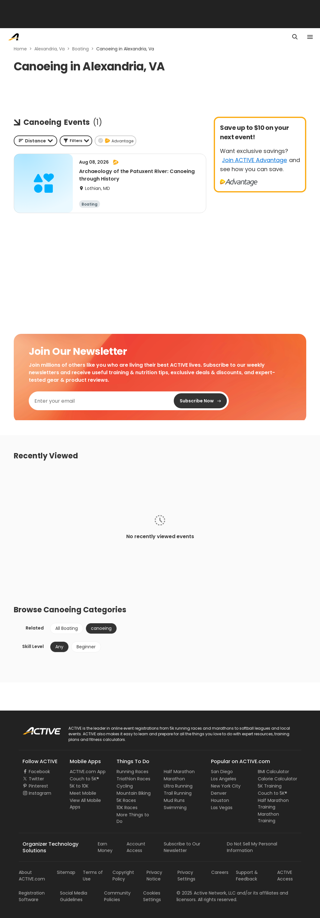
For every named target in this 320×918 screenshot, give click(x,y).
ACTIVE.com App (88, 771)
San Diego (222, 771)
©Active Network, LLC (206, 893)
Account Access (136, 847)
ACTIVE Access (285, 875)
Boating (80, 49)
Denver (219, 793)
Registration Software (32, 896)
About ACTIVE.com (32, 875)
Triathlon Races (133, 779)
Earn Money (105, 847)
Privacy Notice (154, 875)
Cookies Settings (152, 896)
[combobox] (35, 140)
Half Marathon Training (273, 803)
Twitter (36, 779)
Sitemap (66, 872)
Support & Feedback (247, 875)
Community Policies (117, 896)
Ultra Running (178, 786)
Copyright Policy (123, 875)
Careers (219, 872)
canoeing (101, 628)
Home (20, 49)
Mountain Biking (134, 793)
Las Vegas (221, 807)
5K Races (126, 800)
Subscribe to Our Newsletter (182, 847)
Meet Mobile (83, 793)
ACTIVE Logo (35, 729)
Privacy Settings (186, 875)
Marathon (174, 779)
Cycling (125, 786)
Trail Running (178, 793)
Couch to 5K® (84, 779)
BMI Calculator (273, 771)
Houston (220, 800)
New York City (226, 786)
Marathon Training (268, 817)
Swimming (175, 807)
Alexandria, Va (49, 49)
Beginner (86, 647)
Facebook (39, 771)
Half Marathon (179, 771)
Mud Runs (174, 800)
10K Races (127, 807)
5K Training (270, 786)
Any (59, 647)
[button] (76, 140)
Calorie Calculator (277, 779)
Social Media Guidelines (73, 896)
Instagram (40, 793)
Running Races (132, 771)
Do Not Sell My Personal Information (252, 847)
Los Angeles (223, 779)
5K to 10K (79, 786)
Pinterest (38, 786)
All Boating (66, 628)
